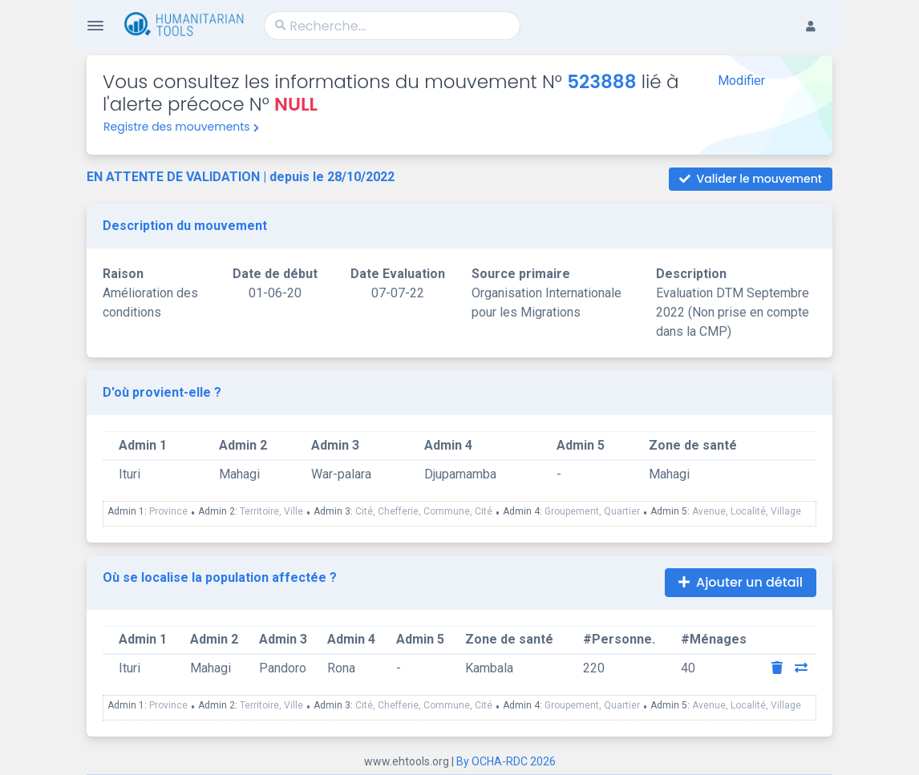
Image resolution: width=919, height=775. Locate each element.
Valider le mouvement (750, 179)
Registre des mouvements (181, 127)
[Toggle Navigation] (95, 26)
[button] (819, 12)
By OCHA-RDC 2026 (506, 761)
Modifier (741, 80)
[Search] (392, 25)
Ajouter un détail (740, 582)
